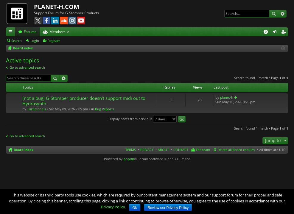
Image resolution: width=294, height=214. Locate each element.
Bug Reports (104, 109)
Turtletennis (36, 109)
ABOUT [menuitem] (163, 149)
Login (34, 40)
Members (57, 31)
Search (273, 13)
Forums (30, 31)
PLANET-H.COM (56, 7)
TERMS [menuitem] (130, 149)
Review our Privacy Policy (168, 208)
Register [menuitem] (284, 32)
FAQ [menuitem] (267, 32)
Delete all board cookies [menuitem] (236, 149)
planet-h (226, 97)
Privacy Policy (113, 207)
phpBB (129, 159)
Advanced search (282, 13)
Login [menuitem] (276, 32)
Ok (134, 208)
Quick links (11, 32)
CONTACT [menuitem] (180, 149)
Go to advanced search (27, 67)
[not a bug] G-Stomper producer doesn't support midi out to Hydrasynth (83, 100)
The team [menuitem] (203, 149)
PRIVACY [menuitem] (146, 149)
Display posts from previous (142, 119)
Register (54, 40)
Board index (23, 149)
